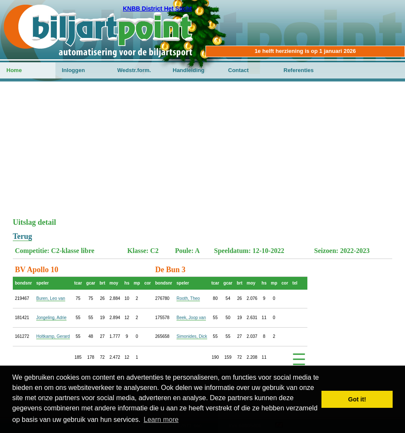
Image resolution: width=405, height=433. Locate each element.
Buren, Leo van (50, 298)
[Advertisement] (202, 154)
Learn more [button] (161, 419)
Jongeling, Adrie (51, 317)
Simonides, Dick (191, 336)
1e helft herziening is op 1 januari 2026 (305, 51)
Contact (238, 70)
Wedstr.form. (134, 70)
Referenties (299, 70)
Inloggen (73, 70)
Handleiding (188, 70)
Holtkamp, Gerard (53, 336)
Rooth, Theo (188, 298)
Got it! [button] (357, 399)
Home (14, 70)
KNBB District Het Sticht (157, 8)
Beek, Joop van (191, 317)
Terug (22, 236)
